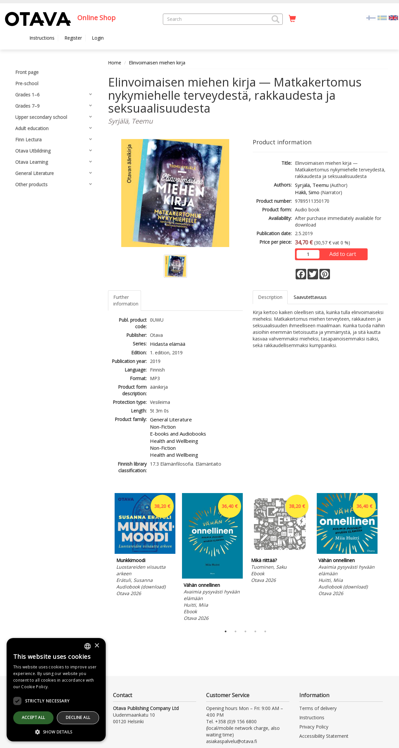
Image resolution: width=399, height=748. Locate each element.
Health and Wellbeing (174, 441)
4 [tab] (255, 631)
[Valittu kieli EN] (393, 17)
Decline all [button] (78, 717)
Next (384, 558)
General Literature (171, 419)
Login (98, 38)
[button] (275, 19)
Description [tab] (270, 297)
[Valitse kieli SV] (382, 17)
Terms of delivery (318, 708)
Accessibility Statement (323, 736)
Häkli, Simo (307, 192)
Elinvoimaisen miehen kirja (157, 62)
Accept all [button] (33, 717)
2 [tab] (235, 631)
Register (73, 38)
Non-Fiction (163, 426)
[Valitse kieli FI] (371, 17)
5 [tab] (265, 631)
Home (114, 62)
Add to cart (342, 254)
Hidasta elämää (167, 343)
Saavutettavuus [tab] (310, 297)
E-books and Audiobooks (178, 433)
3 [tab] (245, 631)
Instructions (41, 38)
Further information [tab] (125, 300)
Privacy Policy (313, 727)
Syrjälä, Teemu (312, 185)
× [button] (96, 645)
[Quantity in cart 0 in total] (292, 18)
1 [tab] (225, 631)
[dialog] (56, 689)
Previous (106, 558)
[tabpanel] (145, 546)
